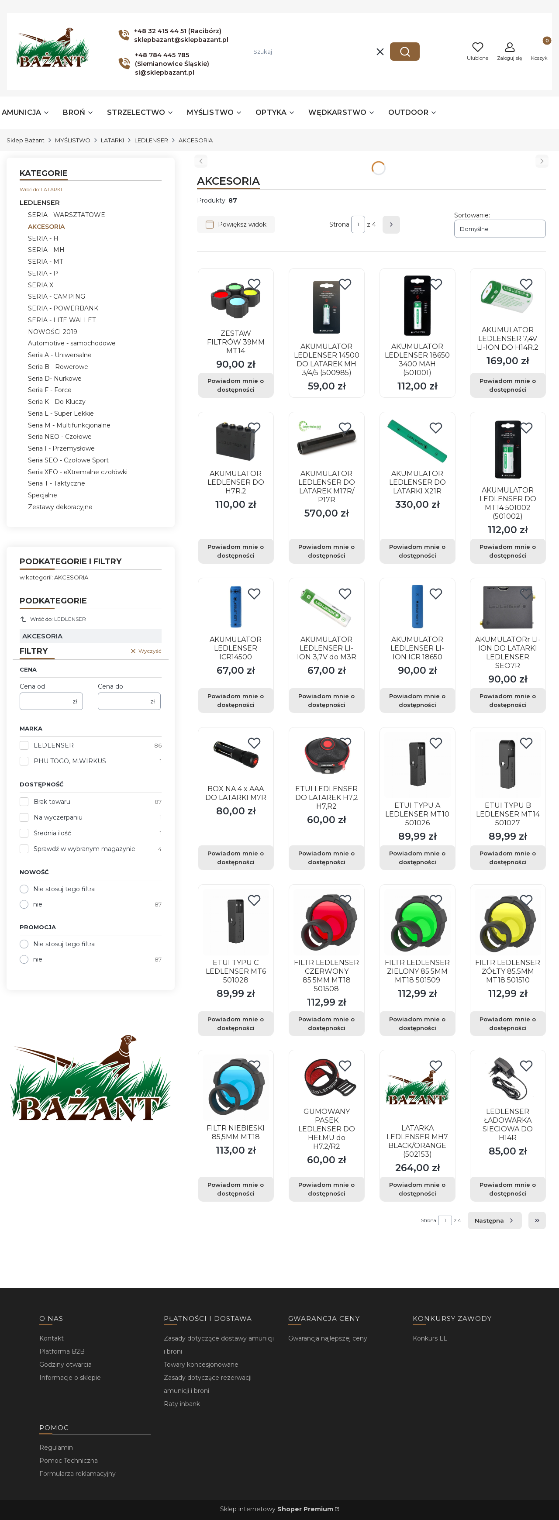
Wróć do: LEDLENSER (53, 619)
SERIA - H (43, 238)
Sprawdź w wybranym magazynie (84, 849)
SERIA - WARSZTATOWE (66, 215)
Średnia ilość (52, 833)
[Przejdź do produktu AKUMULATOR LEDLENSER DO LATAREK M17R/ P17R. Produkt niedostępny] (326, 441)
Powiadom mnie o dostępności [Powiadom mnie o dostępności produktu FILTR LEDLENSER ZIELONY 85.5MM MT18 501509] (417, 1023)
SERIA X (40, 285)
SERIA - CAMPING (56, 296)
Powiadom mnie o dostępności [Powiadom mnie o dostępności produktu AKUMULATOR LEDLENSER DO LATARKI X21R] (417, 551)
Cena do (110, 686)
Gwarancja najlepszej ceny (327, 1338)
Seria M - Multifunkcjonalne (69, 425)
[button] (405, 51)
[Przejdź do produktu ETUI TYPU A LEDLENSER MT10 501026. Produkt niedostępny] (417, 765)
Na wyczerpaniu (58, 817)
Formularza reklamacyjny (77, 1474)
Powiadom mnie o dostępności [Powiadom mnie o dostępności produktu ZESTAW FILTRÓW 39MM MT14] (235, 385)
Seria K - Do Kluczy (57, 402)
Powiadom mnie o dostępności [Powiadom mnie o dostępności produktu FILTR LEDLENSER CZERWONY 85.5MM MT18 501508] (326, 1023)
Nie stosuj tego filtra (64, 889)
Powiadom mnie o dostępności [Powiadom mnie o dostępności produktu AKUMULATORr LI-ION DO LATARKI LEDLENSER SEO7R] (508, 700)
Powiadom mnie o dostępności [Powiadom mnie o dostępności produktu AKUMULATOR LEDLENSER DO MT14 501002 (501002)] (508, 551)
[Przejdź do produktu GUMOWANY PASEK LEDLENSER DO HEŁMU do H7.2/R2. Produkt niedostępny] (326, 1079)
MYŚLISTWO (72, 140)
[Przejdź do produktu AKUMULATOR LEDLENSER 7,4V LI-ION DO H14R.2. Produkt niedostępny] (508, 298)
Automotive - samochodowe (72, 343)
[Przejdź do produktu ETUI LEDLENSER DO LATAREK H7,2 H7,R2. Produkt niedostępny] (326, 757)
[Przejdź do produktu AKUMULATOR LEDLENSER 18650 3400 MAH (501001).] (417, 306)
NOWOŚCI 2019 (52, 332)
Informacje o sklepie (70, 1378)
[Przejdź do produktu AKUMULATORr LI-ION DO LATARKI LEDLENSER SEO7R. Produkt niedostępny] (508, 607)
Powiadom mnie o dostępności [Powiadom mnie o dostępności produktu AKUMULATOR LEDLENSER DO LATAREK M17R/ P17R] (326, 551)
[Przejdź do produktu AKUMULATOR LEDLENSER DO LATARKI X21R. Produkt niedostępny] (417, 441)
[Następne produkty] (495, 1220)
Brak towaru (52, 802)
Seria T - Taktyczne (56, 483)
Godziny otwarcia (65, 1364)
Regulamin (56, 1447)
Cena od (32, 686)
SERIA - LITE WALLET (62, 320)
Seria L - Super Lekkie (61, 413)
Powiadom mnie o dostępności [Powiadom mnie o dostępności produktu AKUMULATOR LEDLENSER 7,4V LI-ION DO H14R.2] (508, 385)
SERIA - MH (46, 250)
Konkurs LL (430, 1338)
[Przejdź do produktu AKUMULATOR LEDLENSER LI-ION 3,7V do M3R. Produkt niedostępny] (326, 607)
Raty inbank (182, 1404)
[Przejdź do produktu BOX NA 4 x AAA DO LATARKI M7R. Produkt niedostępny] (236, 757)
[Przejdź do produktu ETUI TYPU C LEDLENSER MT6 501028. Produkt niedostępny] (236, 922)
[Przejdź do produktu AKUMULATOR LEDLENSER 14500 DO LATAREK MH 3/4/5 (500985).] (326, 306)
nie (37, 904)
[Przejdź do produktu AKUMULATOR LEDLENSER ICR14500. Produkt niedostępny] (236, 607)
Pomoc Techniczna (68, 1461)
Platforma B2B (62, 1351)
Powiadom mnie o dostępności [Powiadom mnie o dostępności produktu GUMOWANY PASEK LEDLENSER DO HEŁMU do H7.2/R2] (326, 1189)
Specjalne (42, 495)
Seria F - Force (50, 390)
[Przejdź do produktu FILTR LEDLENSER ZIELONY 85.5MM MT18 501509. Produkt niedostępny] (417, 922)
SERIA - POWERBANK (63, 308)
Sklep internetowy (276, 1509)
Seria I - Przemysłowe (61, 448)
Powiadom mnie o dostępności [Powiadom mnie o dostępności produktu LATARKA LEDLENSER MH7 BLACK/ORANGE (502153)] (417, 1189)
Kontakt (51, 1338)
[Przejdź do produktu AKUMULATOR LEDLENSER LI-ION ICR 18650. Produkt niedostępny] (417, 607)
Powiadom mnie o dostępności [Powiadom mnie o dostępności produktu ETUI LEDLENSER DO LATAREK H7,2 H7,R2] (326, 857)
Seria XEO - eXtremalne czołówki (78, 472)
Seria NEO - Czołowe (60, 437)
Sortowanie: (472, 215)
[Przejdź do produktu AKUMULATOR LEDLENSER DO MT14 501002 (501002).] (508, 450)
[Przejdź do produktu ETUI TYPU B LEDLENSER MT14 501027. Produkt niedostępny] (508, 765)
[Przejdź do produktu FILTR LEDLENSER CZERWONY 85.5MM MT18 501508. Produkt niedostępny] (326, 922)
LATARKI (112, 140)
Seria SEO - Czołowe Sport (68, 460)
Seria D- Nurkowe (55, 379)
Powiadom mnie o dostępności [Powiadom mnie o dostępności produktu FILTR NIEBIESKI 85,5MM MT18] (235, 1189)
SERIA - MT (45, 261)
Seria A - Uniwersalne (60, 355)
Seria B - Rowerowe (58, 367)
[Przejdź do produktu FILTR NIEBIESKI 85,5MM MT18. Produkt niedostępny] (236, 1088)
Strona (339, 224)
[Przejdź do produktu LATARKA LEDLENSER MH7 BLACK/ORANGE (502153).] (417, 1088)
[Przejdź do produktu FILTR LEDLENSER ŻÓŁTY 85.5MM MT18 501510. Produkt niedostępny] (508, 922)
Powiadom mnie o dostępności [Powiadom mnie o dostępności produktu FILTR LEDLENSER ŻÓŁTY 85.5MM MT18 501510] (508, 1023)
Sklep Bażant (26, 140)
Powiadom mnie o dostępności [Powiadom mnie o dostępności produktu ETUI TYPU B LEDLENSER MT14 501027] (508, 857)
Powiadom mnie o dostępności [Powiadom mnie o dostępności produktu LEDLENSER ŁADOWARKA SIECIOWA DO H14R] (508, 1189)
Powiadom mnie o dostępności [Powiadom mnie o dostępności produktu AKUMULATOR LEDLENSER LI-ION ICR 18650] (417, 700)
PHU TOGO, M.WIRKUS (70, 761)
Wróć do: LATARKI (41, 189)
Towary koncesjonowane (201, 1364)
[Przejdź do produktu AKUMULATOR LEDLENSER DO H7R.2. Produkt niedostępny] (236, 441)
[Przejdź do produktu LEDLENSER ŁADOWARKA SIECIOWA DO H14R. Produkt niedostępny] (508, 1079)
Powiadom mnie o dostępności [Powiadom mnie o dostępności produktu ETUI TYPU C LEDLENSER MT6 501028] (235, 1023)
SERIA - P (43, 273)
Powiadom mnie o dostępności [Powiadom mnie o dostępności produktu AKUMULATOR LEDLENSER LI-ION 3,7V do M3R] (326, 700)
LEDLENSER (151, 140)
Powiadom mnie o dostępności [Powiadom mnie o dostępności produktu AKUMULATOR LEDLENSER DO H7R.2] (235, 551)
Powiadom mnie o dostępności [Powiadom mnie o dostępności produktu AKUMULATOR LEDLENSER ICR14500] (235, 700)
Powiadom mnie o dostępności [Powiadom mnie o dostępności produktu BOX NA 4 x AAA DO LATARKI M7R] (235, 857)
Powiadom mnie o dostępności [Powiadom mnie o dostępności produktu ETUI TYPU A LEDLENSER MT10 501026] (417, 857)
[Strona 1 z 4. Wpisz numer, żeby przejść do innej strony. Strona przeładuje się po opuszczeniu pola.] (358, 224)
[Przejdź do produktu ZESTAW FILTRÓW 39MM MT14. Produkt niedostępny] (236, 299)
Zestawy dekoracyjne (60, 507)
